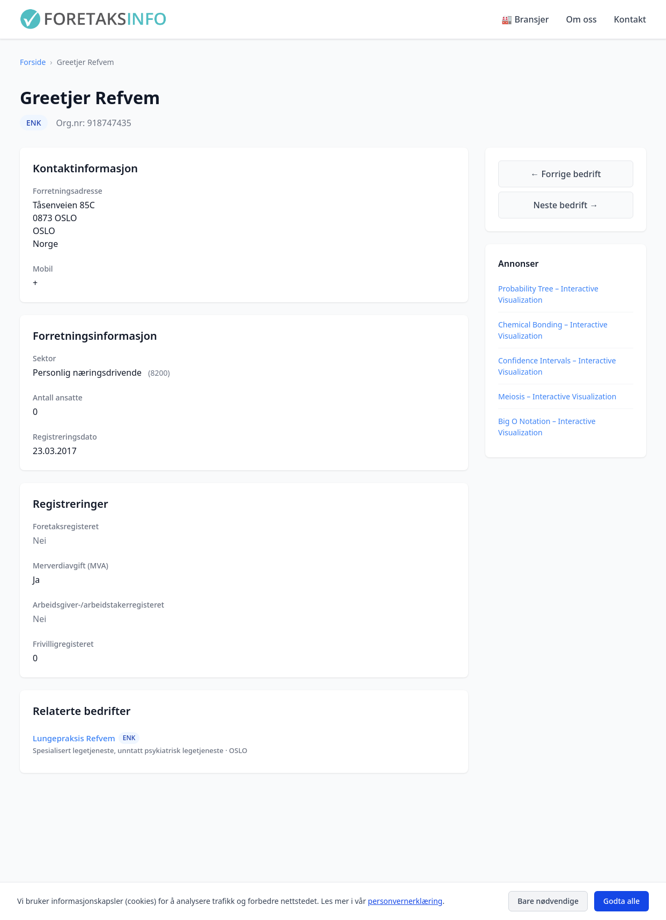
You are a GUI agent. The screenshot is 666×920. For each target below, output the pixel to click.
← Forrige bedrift (565, 174)
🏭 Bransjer (525, 19)
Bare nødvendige (548, 901)
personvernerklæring (405, 901)
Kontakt (630, 19)
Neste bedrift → (566, 205)
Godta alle (621, 901)
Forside (33, 62)
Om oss (581, 19)
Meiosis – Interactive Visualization (557, 396)
